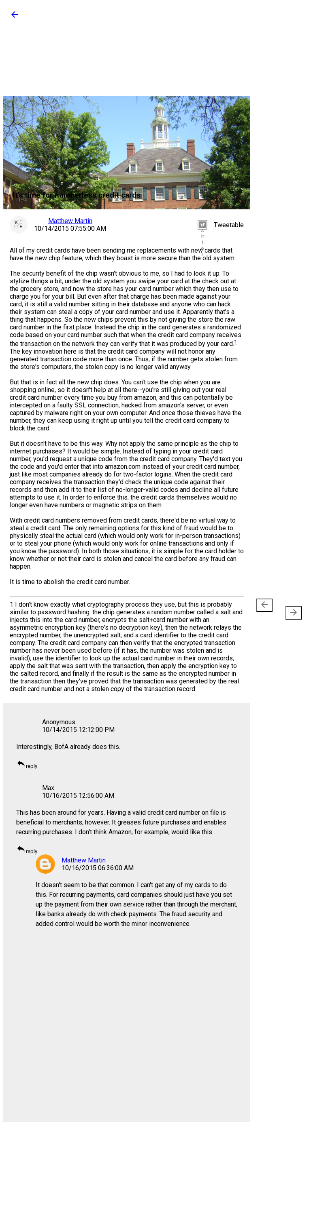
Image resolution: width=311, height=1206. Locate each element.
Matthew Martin (84, 860)
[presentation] (264, 605)
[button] (14, 17)
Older (290, 609)
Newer (265, 609)
